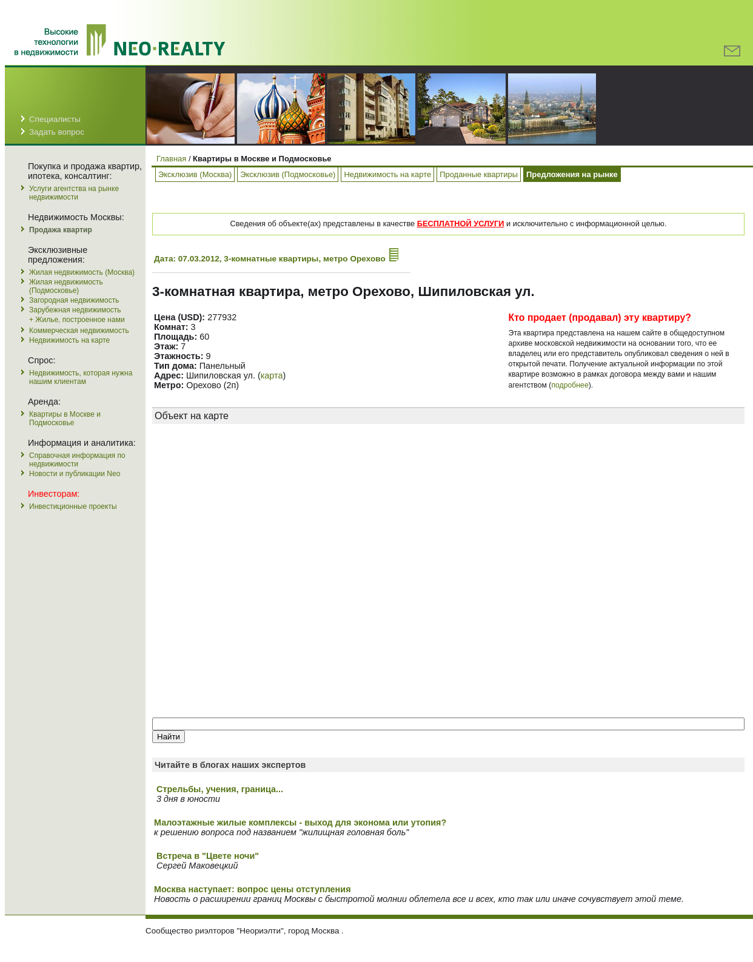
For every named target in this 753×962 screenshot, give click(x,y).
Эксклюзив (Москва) (195, 174)
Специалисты (55, 119)
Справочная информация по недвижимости (77, 459)
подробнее (569, 385)
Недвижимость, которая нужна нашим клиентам (80, 377)
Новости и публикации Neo (74, 473)
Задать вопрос (56, 131)
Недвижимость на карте (69, 340)
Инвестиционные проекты (73, 506)
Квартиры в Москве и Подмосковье (65, 418)
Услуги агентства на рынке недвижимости (74, 192)
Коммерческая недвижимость (79, 330)
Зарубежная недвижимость (75, 310)
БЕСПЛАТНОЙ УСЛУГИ (460, 223)
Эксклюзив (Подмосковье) (287, 174)
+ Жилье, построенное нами (77, 319)
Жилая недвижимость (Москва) (82, 272)
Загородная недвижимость (74, 300)
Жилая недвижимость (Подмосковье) (66, 286)
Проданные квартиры (479, 174)
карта (272, 375)
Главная (171, 158)
